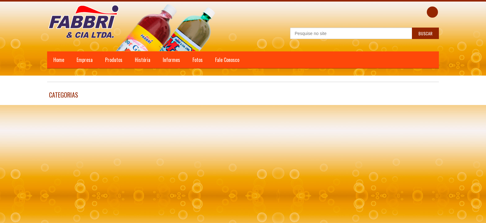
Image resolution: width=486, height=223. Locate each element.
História (142, 59)
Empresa (85, 59)
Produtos (113, 59)
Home (58, 59)
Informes (171, 59)
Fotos (197, 59)
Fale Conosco (227, 59)
